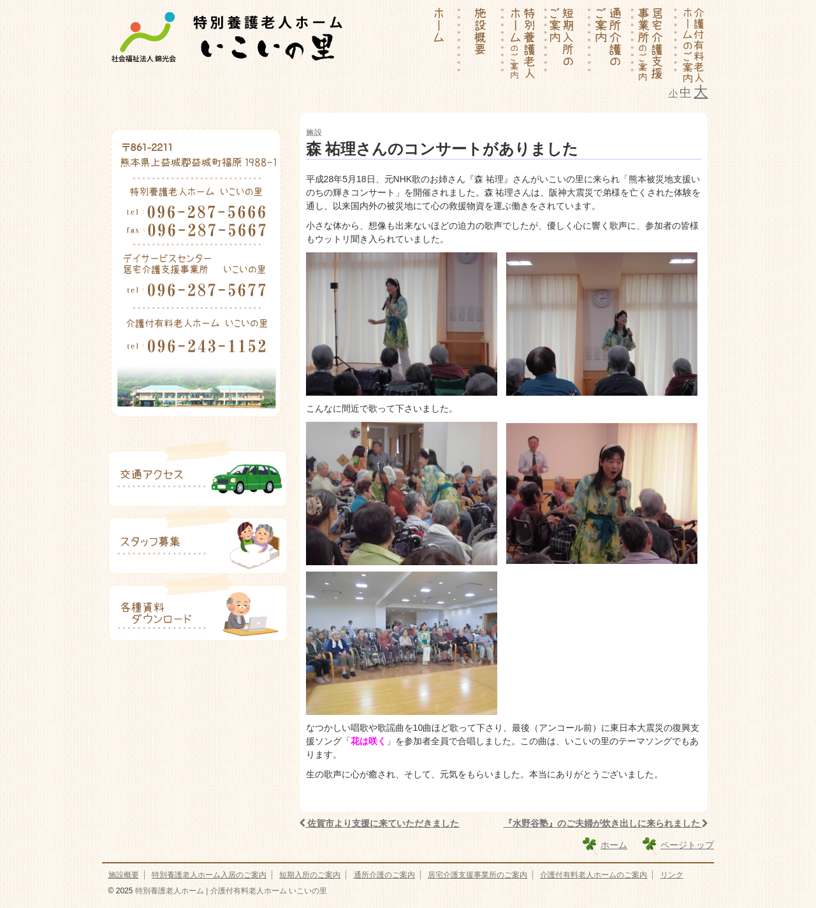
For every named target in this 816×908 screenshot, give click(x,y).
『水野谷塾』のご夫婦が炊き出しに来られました (606, 823)
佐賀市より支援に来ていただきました (380, 823)
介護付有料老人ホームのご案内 (593, 874)
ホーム (614, 845)
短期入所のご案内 (309, 874)
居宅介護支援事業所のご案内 (477, 874)
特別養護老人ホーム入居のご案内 (209, 874)
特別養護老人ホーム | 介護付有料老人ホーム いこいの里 (229, 890)
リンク (671, 874)
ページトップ (687, 845)
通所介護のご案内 (384, 874)
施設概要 (123, 874)
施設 (314, 132)
